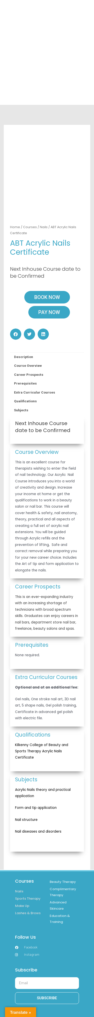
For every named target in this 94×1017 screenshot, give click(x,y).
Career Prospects (28, 351)
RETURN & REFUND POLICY (47, 1012)
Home (15, 203)
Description (23, 333)
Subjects (21, 386)
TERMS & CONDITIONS (47, 996)
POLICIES (47, 1004)
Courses (30, 203)
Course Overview (28, 342)
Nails (44, 203)
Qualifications (25, 377)
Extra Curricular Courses (34, 369)
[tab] (47, 333)
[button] (15, 310)
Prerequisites (25, 360)
